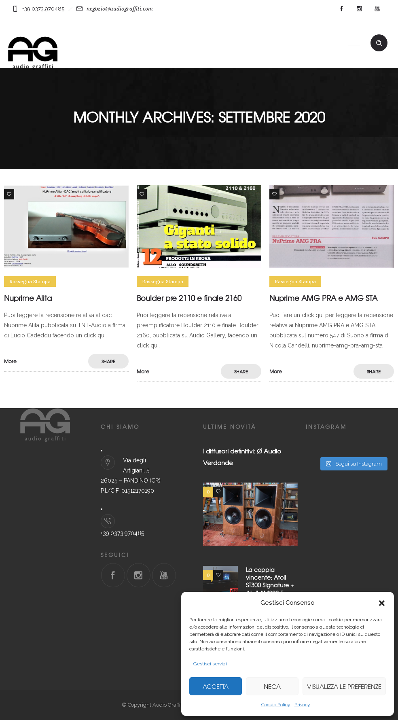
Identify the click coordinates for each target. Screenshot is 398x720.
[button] (382, 603)
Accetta (216, 686)
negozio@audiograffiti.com (120, 9)
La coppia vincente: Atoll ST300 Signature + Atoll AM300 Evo (270, 581)
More (10, 361)
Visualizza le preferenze (344, 686)
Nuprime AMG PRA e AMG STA (323, 297)
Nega (272, 686)
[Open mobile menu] (356, 43)
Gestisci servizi (210, 664)
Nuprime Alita (28, 297)
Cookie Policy (275, 704)
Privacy (302, 704)
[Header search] (379, 43)
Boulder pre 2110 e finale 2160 (189, 297)
